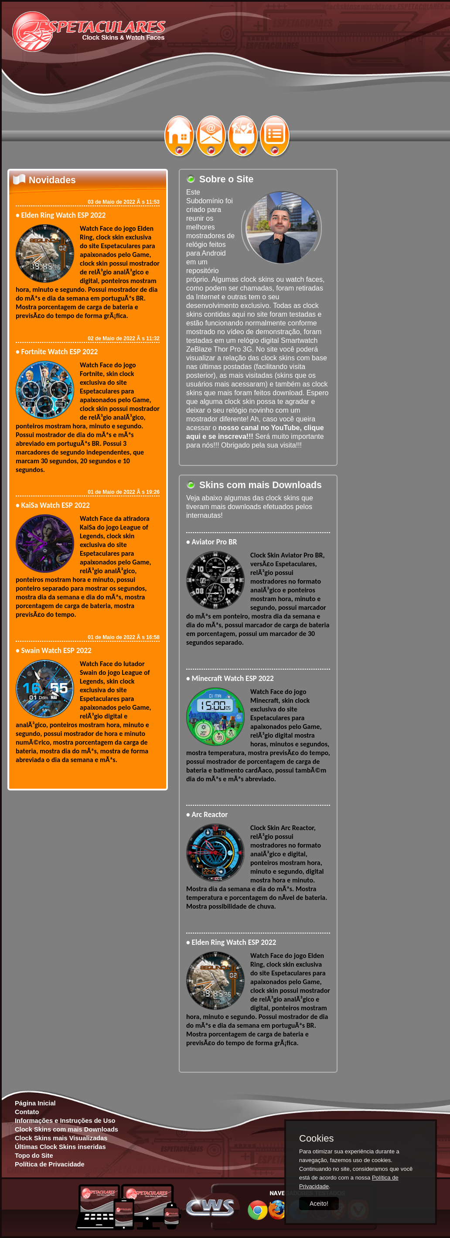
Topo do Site (34, 1155)
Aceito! (319, 1203)
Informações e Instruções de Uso (65, 1120)
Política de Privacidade (50, 1164)
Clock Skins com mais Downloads (66, 1129)
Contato (27, 1111)
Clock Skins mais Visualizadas (61, 1138)
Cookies (316, 1138)
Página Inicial (35, 1103)
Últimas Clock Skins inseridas (60, 1146)
